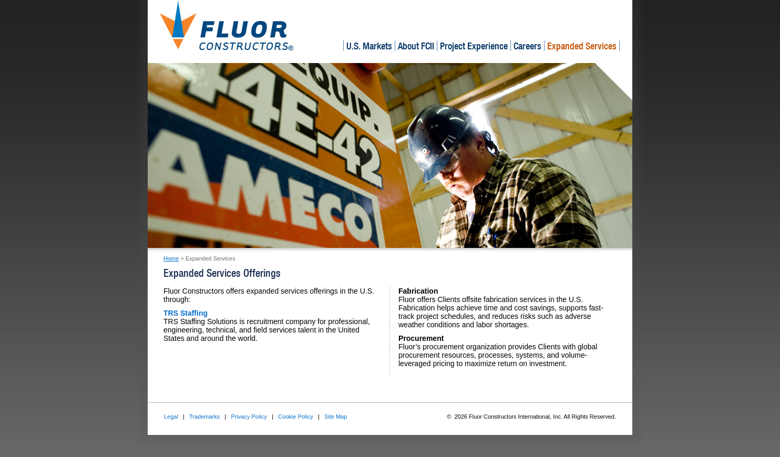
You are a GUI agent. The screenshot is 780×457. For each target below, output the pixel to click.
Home (171, 258)
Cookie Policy (295, 416)
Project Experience (474, 45)
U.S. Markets (369, 45)
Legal (171, 416)
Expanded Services (582, 45)
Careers (527, 45)
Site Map (335, 416)
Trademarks (204, 416)
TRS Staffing (185, 313)
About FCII (416, 45)
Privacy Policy (248, 416)
